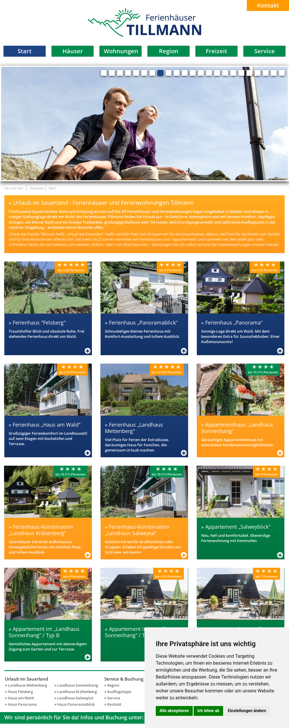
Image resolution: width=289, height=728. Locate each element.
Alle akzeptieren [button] (174, 710)
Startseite (37, 188)
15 (217, 73)
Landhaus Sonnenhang (77, 685)
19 (249, 73)
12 (193, 73)
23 (282, 73)
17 (233, 73)
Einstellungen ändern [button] (247, 710)
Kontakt (268, 5)
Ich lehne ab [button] (208, 710)
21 (265, 73)
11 (185, 73)
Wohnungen (121, 51)
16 (225, 73)
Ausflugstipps (119, 691)
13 (201, 73)
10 (176, 73)
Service (264, 51)
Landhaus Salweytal (75, 698)
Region (168, 51)
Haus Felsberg (20, 691)
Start (25, 51)
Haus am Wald (21, 698)
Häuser (72, 51)
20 (257, 73)
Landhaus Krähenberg (77, 691)
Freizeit (216, 51)
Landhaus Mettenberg (27, 685)
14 (209, 73)
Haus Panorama (22, 704)
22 (274, 73)
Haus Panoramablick (76, 704)
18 (241, 73)
